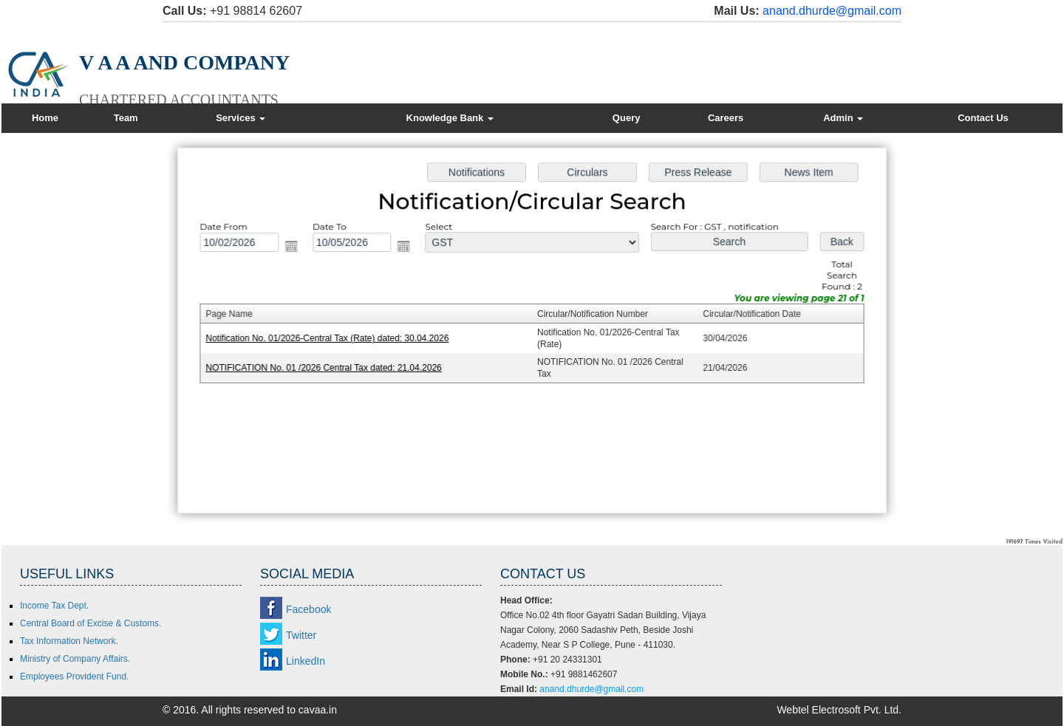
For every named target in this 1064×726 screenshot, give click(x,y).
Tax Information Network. (69, 641)
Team (126, 117)
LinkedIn (305, 661)
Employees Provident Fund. (74, 676)
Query (627, 117)
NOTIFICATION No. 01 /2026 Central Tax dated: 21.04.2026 (329, 367)
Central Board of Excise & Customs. (90, 623)
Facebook (308, 609)
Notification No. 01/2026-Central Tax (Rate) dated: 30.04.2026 (332, 338)
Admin (843, 117)
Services (240, 117)
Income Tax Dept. (54, 605)
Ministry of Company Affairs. (75, 659)
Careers (725, 117)
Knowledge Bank (450, 117)
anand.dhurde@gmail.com (832, 10)
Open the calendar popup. (297, 248)
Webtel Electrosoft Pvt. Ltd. (839, 710)
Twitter (301, 635)
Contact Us (983, 117)
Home (45, 117)
